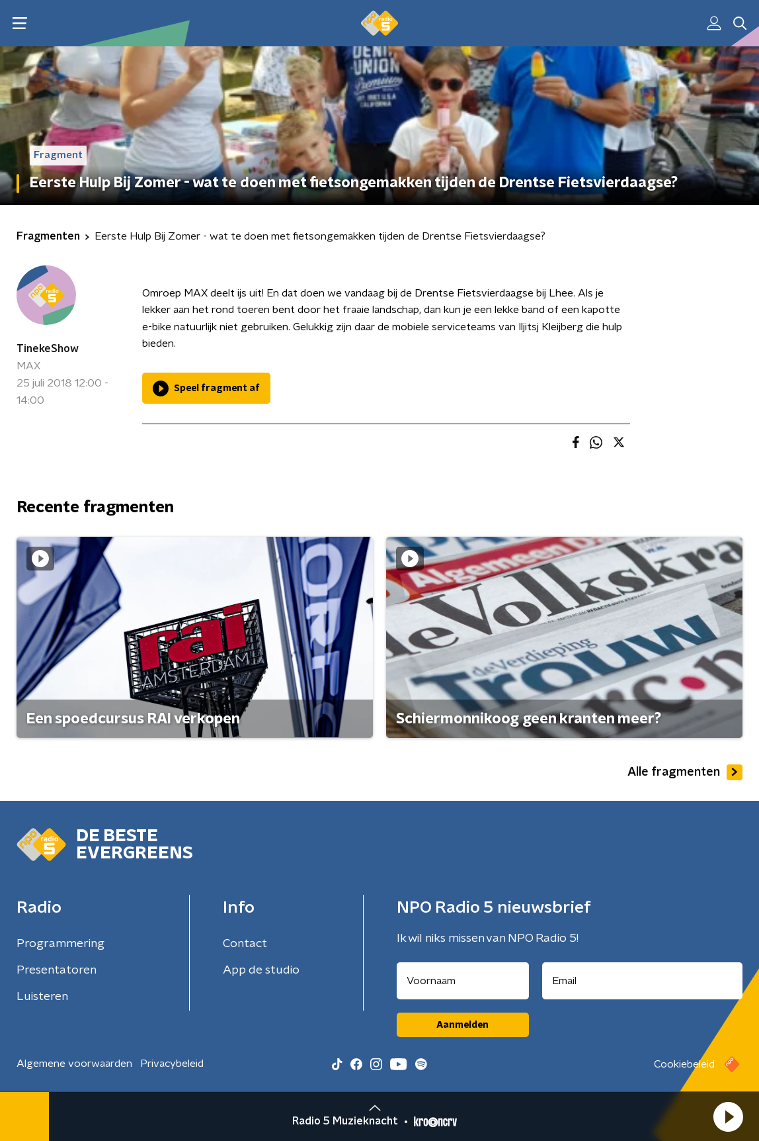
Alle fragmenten (684, 772)
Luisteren (42, 997)
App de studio (261, 970)
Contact (245, 944)
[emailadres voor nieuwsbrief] (642, 980)
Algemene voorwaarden (74, 1063)
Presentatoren (57, 970)
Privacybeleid (172, 1063)
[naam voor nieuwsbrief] (463, 980)
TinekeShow (48, 348)
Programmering (60, 944)
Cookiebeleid (684, 1064)
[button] (728, 1116)
